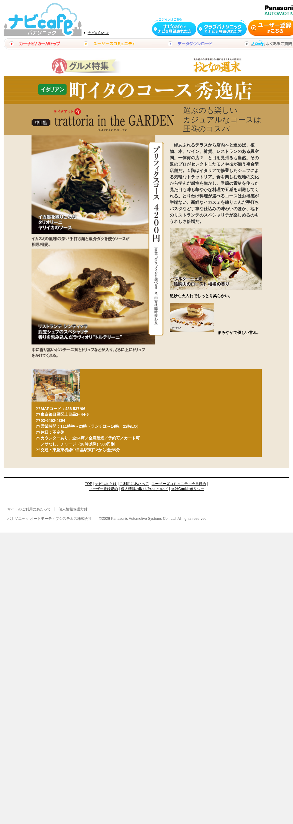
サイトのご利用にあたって (29, 509)
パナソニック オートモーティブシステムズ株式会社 (49, 518)
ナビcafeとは (98, 33)
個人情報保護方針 (73, 509)
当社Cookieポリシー (187, 489)
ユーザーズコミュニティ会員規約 (178, 484)
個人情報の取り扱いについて (144, 489)
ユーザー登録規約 (103, 489)
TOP (88, 484)
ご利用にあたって (134, 484)
